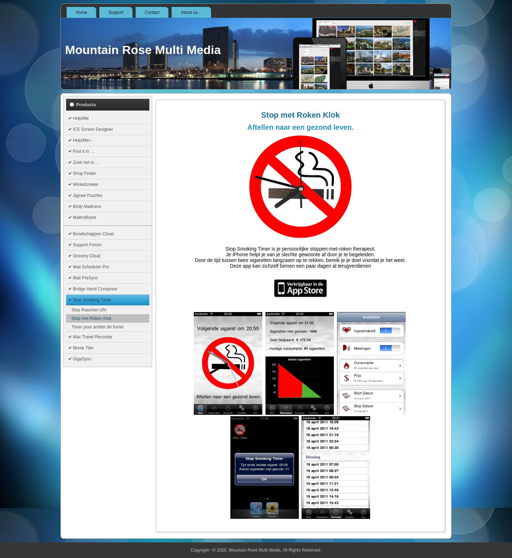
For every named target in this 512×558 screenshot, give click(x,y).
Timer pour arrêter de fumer (97, 326)
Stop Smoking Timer (92, 299)
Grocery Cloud (86, 255)
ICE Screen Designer (93, 129)
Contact (152, 12)
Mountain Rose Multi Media (143, 50)
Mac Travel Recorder (92, 336)
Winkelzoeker (85, 184)
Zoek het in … (86, 162)
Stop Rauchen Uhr (89, 309)
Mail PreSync (85, 277)
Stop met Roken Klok (91, 318)
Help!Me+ (82, 140)
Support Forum (87, 244)
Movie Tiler (83, 347)
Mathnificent (84, 217)
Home (81, 12)
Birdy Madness (87, 206)
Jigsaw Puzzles (87, 195)
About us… (191, 12)
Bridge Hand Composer (95, 288)
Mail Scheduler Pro (91, 266)
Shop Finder (84, 173)
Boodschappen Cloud (93, 233)
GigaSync (82, 358)
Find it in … (84, 151)
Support (115, 12)
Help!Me (81, 118)
